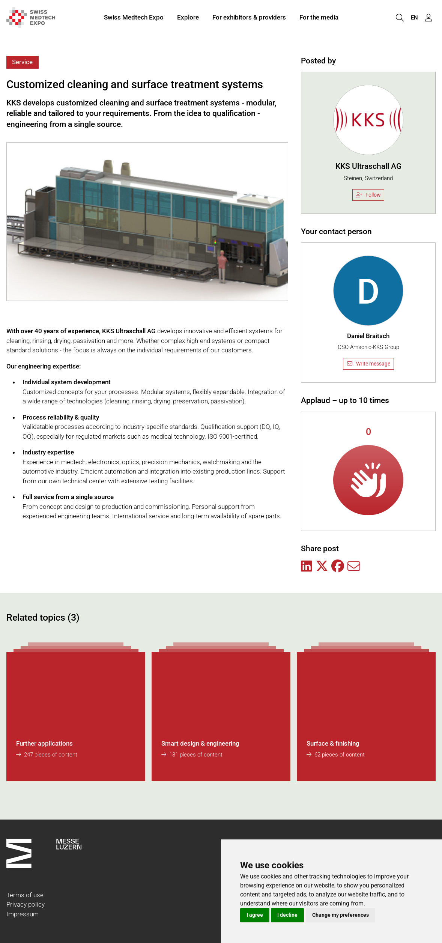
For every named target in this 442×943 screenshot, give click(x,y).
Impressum (22, 914)
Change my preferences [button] (340, 915)
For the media (318, 18)
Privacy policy (25, 904)
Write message (368, 364)
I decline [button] (287, 915)
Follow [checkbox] (368, 195)
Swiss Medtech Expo (134, 18)
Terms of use (25, 895)
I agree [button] (255, 915)
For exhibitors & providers (249, 18)
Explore (188, 18)
